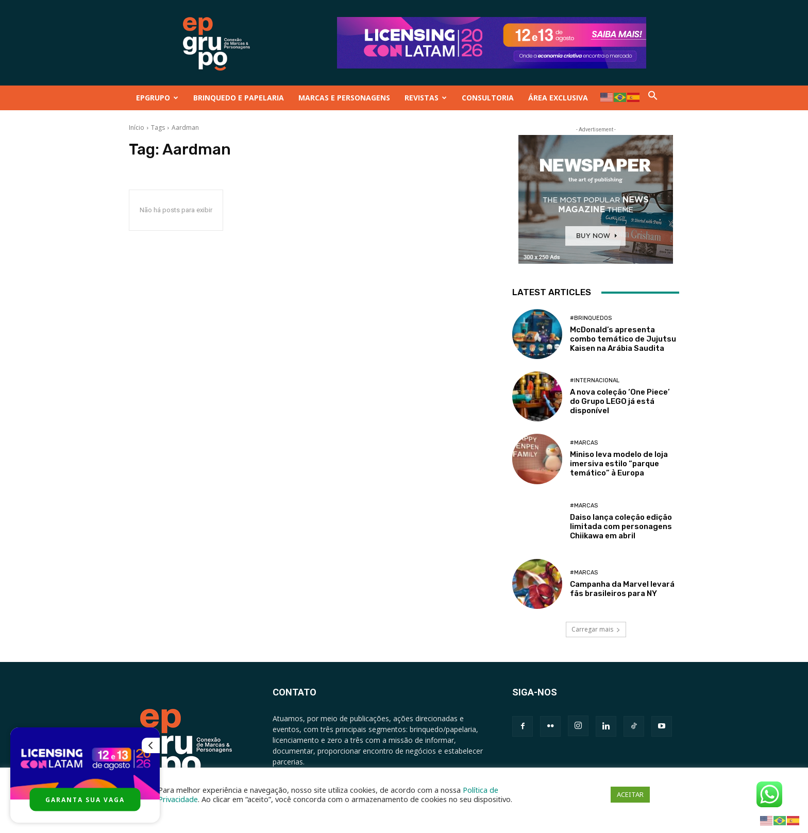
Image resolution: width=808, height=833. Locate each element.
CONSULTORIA (488, 98)
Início (136, 127)
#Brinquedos (591, 318)
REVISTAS (426, 98)
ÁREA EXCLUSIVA (558, 98)
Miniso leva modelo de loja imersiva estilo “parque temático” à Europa (619, 464)
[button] (653, 98)
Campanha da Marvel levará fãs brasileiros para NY (622, 589)
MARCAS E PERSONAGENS (344, 98)
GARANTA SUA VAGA (85, 799)
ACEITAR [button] (630, 794)
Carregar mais (595, 629)
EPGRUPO (157, 98)
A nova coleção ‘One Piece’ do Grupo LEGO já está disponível (620, 401)
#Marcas (584, 443)
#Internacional (594, 380)
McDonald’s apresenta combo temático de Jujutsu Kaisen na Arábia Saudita (623, 339)
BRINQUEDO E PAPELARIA (238, 98)
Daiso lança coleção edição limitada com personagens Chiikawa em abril (621, 526)
